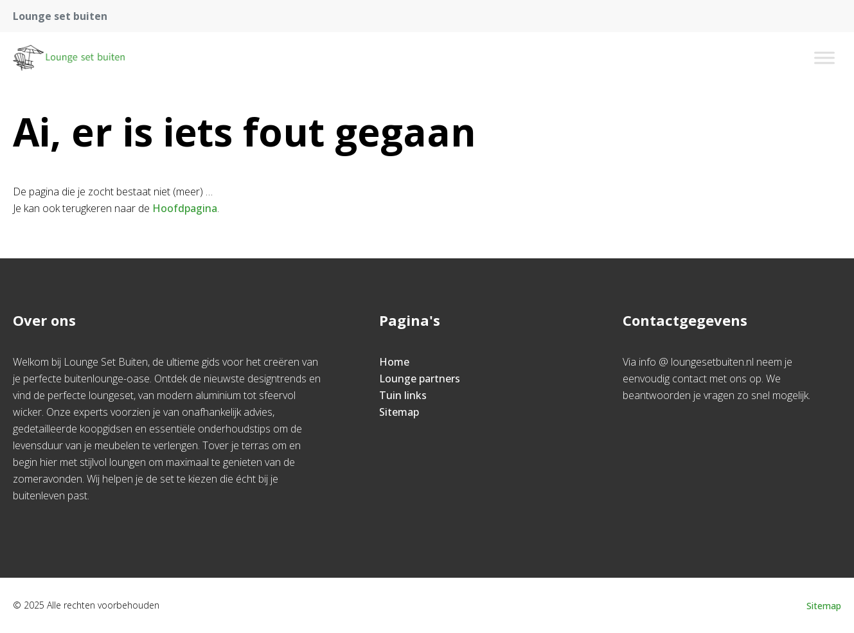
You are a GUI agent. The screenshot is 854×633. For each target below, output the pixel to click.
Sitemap (399, 412)
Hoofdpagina (184, 208)
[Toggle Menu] (824, 57)
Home (394, 362)
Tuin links (403, 395)
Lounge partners (419, 378)
